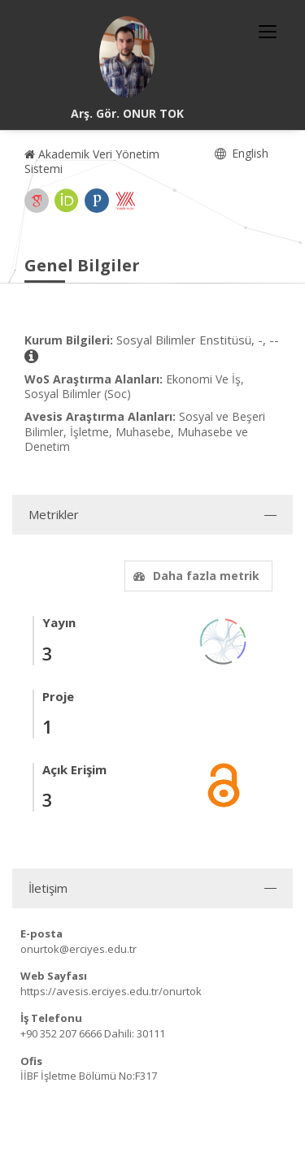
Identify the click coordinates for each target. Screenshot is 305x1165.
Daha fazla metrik (194, 575)
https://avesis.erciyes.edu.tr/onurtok (111, 991)
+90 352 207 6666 (61, 1033)
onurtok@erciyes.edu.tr (78, 949)
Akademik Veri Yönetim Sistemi (91, 161)
